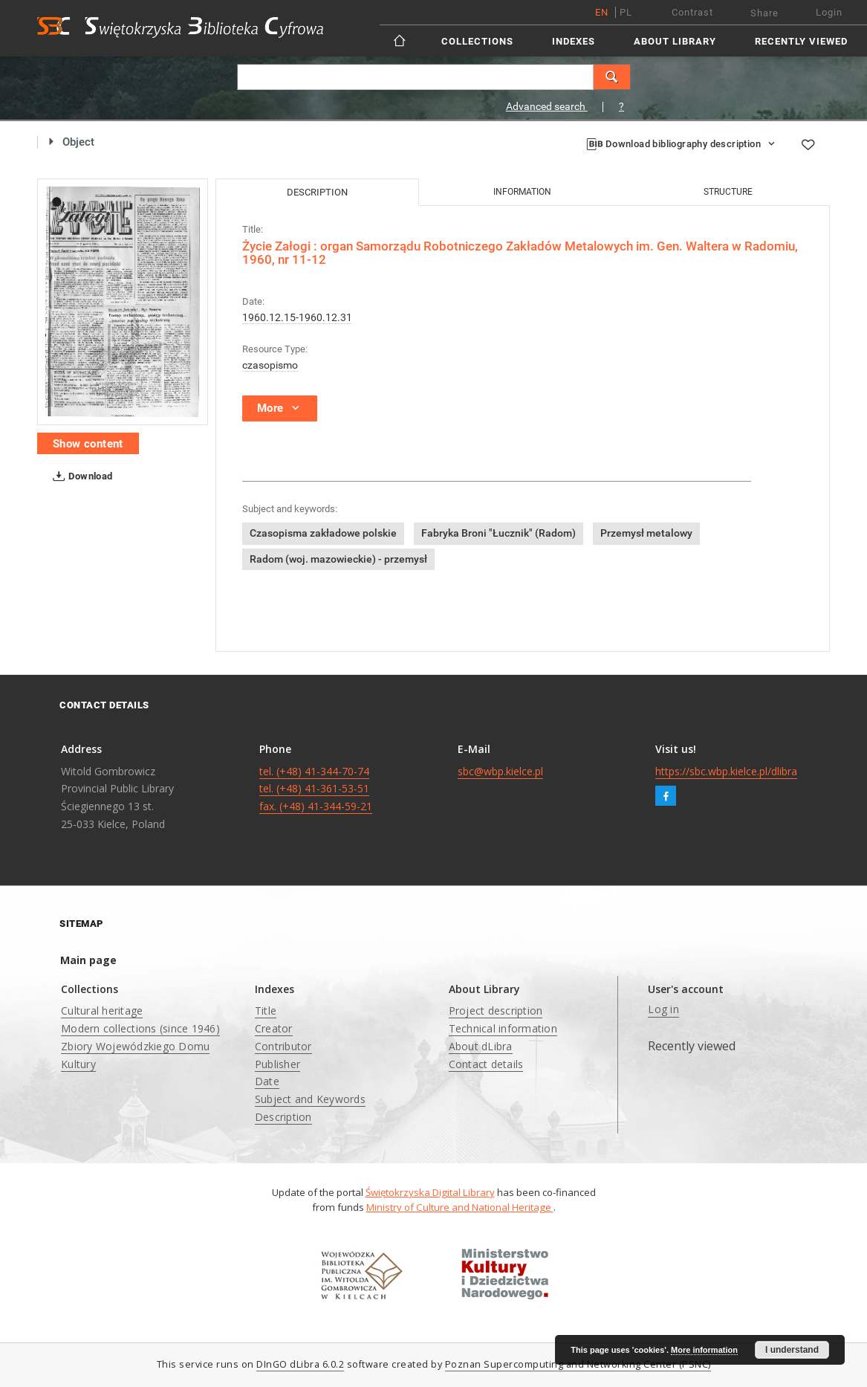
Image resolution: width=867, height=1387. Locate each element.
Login (829, 12)
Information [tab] (522, 192)
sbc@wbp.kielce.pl (500, 771)
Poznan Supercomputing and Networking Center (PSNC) (578, 1364)
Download (80, 476)
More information (704, 1349)
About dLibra (481, 1046)
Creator (274, 1028)
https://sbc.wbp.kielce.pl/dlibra (726, 771)
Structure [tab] (728, 192)
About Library (675, 41)
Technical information (503, 1028)
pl (626, 12)
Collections (477, 41)
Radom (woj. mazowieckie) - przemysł (338, 559)
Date (267, 1081)
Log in (663, 1009)
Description (283, 1117)
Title (265, 1010)
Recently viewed (801, 41)
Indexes (573, 41)
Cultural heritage (102, 1010)
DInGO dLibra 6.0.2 (300, 1364)
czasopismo (270, 365)
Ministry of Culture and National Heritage (459, 1207)
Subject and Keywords (310, 1099)
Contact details (486, 1064)
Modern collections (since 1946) (140, 1028)
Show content (88, 443)
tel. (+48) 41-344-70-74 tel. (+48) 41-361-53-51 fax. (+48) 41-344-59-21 (315, 789)
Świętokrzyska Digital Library (430, 1192)
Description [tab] (317, 192)
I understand (792, 1350)
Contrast (692, 12)
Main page (88, 960)
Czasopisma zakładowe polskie (323, 533)
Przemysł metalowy (646, 533)
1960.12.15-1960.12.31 (297, 317)
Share (764, 13)
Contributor (283, 1046)
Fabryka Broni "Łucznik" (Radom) (498, 533)
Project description (496, 1010)
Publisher (277, 1064)
